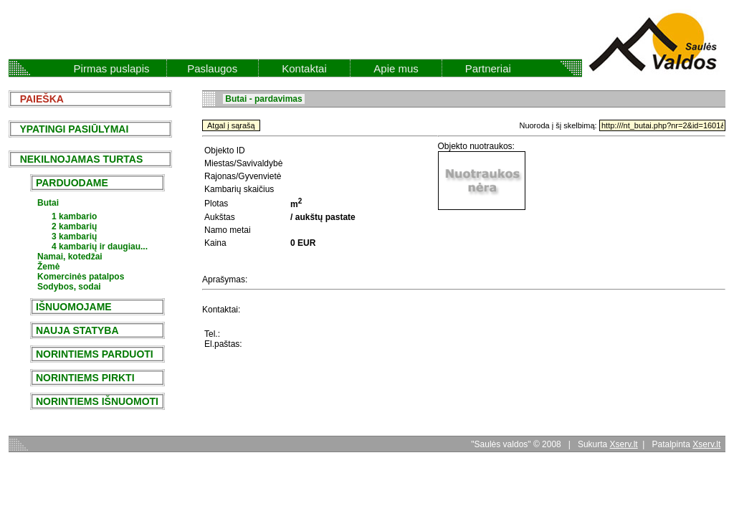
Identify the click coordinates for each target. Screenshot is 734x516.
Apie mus (396, 68)
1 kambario (74, 216)
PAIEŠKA (37, 99)
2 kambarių (74, 226)
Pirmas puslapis (112, 68)
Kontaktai (304, 68)
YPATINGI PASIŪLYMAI (69, 129)
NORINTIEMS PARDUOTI (94, 354)
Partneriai (488, 68)
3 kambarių (74, 236)
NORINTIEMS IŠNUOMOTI (97, 401)
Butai (48, 203)
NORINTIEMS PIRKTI (85, 377)
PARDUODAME (72, 182)
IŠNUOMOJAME (74, 306)
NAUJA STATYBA (77, 330)
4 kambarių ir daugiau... (100, 247)
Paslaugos (212, 68)
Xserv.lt (624, 444)
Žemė (48, 267)
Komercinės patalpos (80, 277)
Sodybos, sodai (69, 287)
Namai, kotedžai (70, 257)
